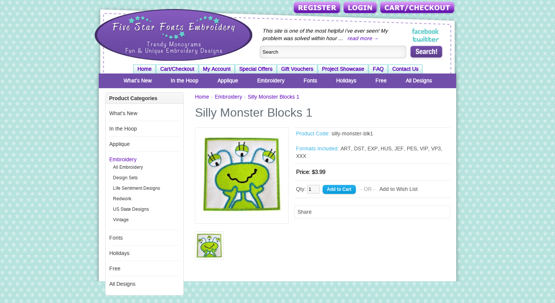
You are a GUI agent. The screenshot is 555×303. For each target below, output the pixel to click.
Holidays (346, 81)
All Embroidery (128, 167)
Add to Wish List (398, 189)
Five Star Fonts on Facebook (426, 31)
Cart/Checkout (418, 8)
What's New (137, 81)
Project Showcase (343, 69)
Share (305, 212)
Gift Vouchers (297, 69)
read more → (363, 38)
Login (360, 8)
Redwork (122, 198)
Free (381, 81)
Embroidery (270, 81)
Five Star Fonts (172, 34)
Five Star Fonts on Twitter (426, 39)
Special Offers (255, 69)
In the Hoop (184, 81)
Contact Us (405, 69)
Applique (227, 81)
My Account (217, 69)
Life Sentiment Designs (136, 188)
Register (317, 8)
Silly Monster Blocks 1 (273, 97)
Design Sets (125, 177)
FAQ (378, 69)
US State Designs (131, 209)
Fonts (310, 81)
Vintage (121, 219)
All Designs (419, 81)
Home (144, 69)
